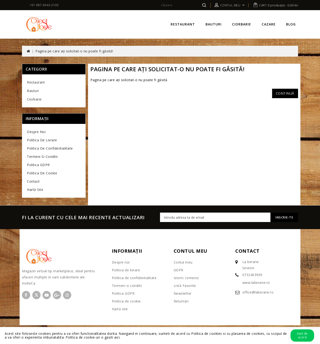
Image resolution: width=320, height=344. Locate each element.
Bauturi (214, 24)
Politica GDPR (38, 165)
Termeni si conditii (42, 156)
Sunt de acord (302, 335)
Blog (291, 24)
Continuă (285, 93)
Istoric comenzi (186, 278)
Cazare (269, 24)
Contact (33, 181)
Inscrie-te (284, 217)
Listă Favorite (185, 285)
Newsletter (183, 293)
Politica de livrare (42, 140)
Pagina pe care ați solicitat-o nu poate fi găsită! (74, 51)
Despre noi (36, 132)
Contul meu (183, 262)
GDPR (178, 270)
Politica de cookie (42, 173)
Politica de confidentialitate (50, 148)
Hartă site (35, 189)
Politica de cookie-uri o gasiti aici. (93, 337)
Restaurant (183, 24)
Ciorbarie (241, 24)
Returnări (181, 301)
